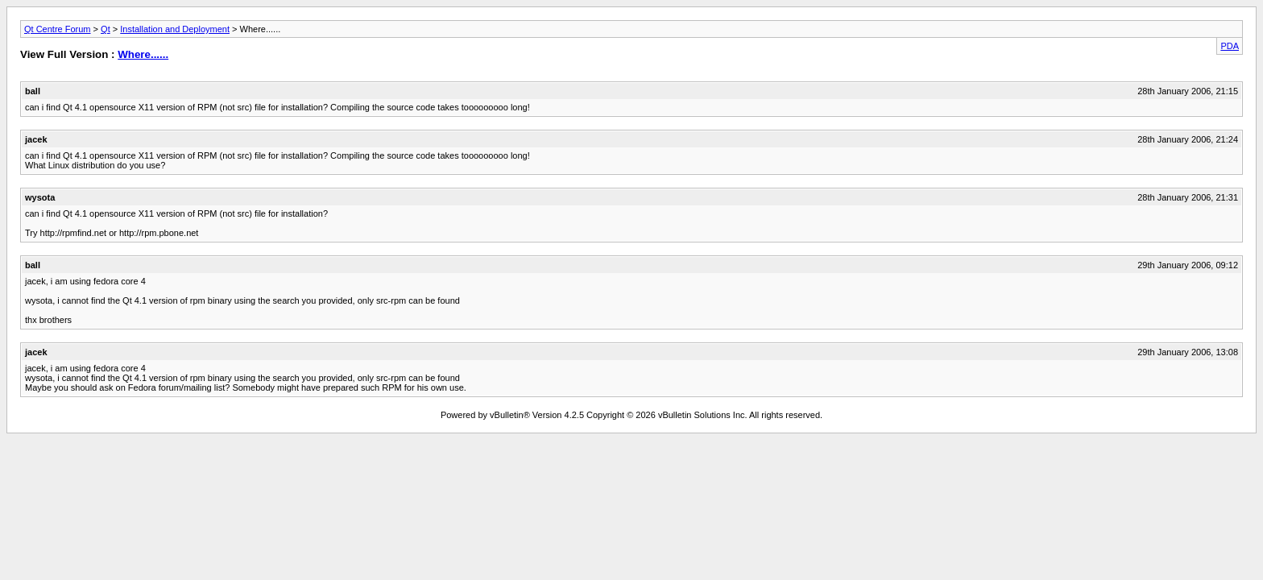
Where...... (143, 54)
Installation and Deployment (175, 29)
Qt (105, 29)
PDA (1229, 46)
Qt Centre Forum (57, 29)
